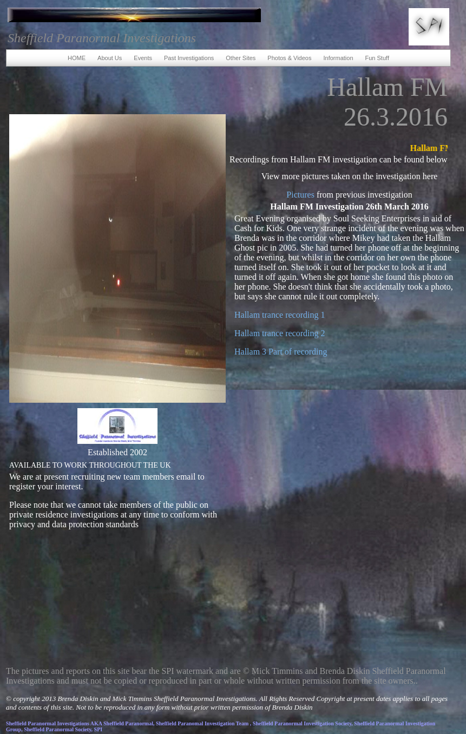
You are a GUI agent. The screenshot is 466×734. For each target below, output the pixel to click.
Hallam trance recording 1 (279, 314)
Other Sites (240, 58)
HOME (77, 58)
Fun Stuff (377, 58)
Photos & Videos (289, 58)
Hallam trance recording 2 (279, 333)
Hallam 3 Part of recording (280, 351)
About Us (109, 58)
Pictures (300, 194)
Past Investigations (189, 58)
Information (338, 58)
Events (143, 58)
